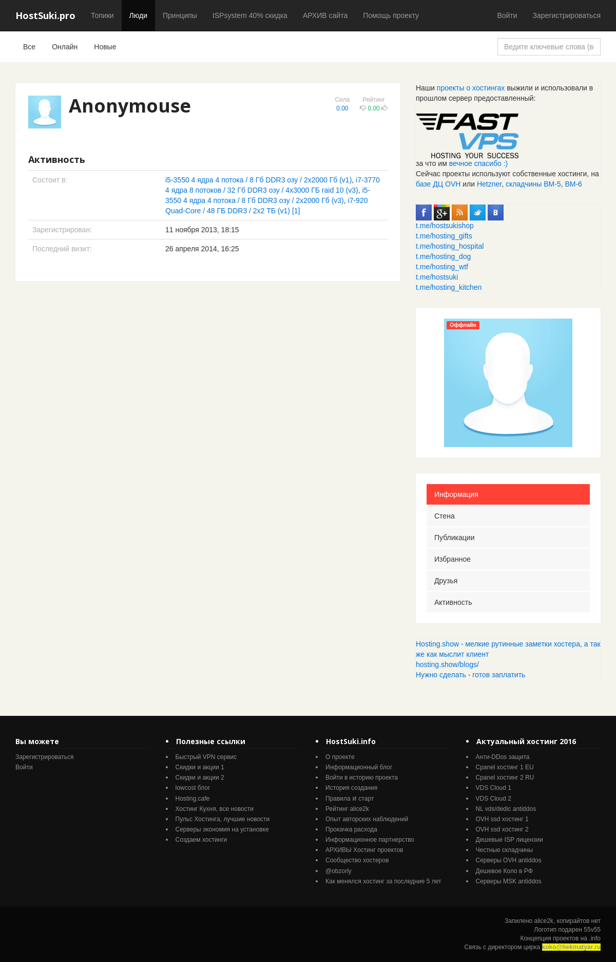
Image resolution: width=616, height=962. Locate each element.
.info (595, 938)
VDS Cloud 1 (493, 787)
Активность (453, 602)
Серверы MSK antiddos (509, 881)
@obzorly (338, 871)
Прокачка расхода (351, 829)
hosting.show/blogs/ (447, 664)
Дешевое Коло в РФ (504, 871)
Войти (507, 15)
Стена (444, 516)
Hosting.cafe (193, 798)
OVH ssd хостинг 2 (502, 829)
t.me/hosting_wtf (442, 267)
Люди (138, 15)
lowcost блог (193, 787)
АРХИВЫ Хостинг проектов (364, 850)
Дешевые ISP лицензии (509, 839)
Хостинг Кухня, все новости (215, 808)
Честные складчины (504, 850)
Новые (105, 47)
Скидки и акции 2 (200, 777)
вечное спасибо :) (478, 163)
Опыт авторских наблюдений (366, 819)
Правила (338, 798)
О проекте (340, 757)
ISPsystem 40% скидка (250, 15)
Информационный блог (358, 767)
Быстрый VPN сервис (206, 757)
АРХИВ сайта (325, 15)
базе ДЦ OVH (438, 184)
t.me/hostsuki (437, 277)
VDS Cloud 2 (493, 798)
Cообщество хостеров (357, 860)
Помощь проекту (391, 15)
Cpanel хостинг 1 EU (505, 767)
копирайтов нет (579, 920)
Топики (102, 15)
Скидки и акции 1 (200, 767)
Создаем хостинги (201, 839)
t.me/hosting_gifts (444, 236)
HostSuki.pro (45, 15)
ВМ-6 (573, 184)
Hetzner (489, 184)
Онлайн (65, 47)
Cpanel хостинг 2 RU (505, 777)
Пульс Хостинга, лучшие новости (223, 819)
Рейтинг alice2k (347, 808)
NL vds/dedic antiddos (506, 808)
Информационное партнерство (369, 839)
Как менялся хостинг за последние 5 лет (383, 881)
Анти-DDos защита (503, 757)
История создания (351, 787)
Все (29, 47)
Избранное (452, 559)
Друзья (445, 581)
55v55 (592, 929)
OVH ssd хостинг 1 (502, 819)
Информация (456, 494)
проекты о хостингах (471, 88)
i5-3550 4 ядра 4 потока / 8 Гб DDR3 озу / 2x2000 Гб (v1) (258, 180)
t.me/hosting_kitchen (449, 287)
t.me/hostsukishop (445, 225)
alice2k (543, 920)
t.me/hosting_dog (443, 256)
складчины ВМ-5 (533, 184)
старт (366, 798)
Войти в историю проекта (361, 777)
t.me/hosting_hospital (450, 246)
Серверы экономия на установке (222, 829)
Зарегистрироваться (567, 15)
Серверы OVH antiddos (509, 860)
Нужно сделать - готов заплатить (470, 675)
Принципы (180, 15)
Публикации (454, 537)
